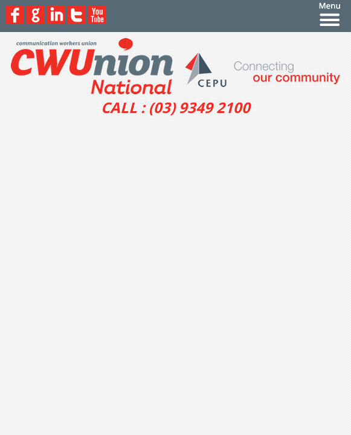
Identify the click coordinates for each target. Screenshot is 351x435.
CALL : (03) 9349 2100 (175, 107)
